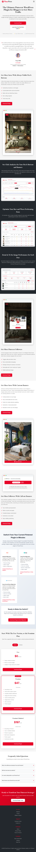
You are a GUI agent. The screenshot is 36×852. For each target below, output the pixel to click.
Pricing (18, 813)
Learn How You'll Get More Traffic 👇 (18, 28)
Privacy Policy (18, 830)
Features (18, 811)
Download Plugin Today (18, 800)
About (18, 829)
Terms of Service (18, 832)
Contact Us (18, 823)
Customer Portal (18, 821)
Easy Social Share (18, 838)
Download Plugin (18, 23)
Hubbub (18, 840)
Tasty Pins (18, 842)
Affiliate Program (18, 815)
